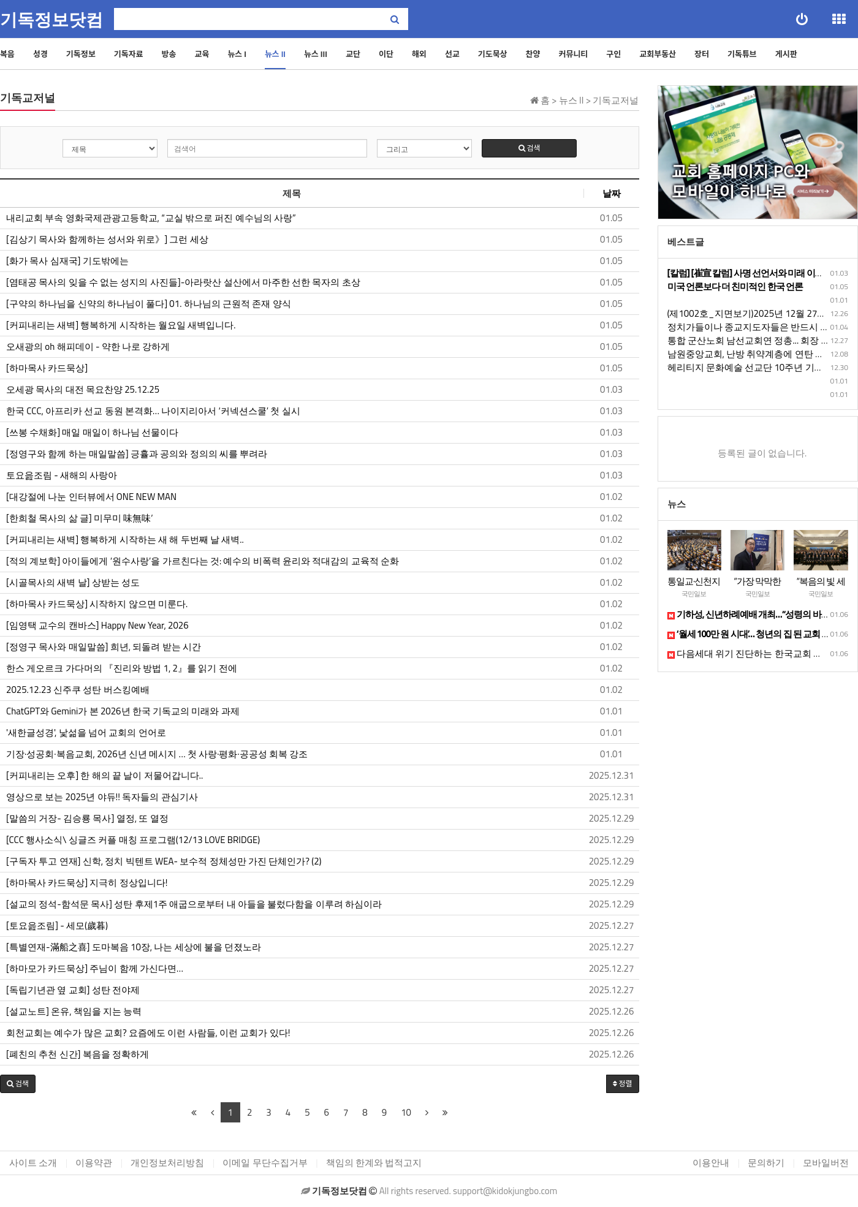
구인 (613, 54)
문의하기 (766, 1163)
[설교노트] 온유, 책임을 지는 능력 (74, 1011)
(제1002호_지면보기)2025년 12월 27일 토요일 (761, 313)
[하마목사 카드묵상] (47, 368)
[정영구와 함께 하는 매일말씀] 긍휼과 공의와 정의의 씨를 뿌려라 (136, 454)
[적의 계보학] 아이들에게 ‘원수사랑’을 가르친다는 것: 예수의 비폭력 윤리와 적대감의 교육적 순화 (202, 561)
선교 (452, 54)
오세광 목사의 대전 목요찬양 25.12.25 (82, 389)
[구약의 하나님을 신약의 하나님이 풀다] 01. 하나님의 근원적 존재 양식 (148, 304)
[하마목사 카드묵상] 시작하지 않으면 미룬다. (97, 604)
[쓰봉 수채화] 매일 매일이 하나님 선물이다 (92, 432)
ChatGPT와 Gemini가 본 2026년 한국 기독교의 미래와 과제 (123, 711)
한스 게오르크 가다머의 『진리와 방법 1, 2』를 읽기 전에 (121, 668)
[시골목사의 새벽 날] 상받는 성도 (73, 582)
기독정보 (81, 54)
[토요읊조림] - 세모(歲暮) (57, 926)
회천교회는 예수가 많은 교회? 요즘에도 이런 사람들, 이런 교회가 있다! (148, 1033)
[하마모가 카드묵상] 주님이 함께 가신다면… (94, 968)
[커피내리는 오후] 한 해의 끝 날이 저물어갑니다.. (104, 775)
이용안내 (711, 1163)
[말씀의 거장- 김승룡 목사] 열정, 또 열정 (87, 818)
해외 (419, 54)
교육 (201, 54)
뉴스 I (236, 54)
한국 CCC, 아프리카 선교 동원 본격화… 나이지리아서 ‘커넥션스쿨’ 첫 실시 (153, 411)
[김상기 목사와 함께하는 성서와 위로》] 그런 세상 (107, 239)
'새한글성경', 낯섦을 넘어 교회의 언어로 (86, 733)
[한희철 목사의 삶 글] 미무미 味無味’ (79, 518)
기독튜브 (742, 54)
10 (406, 1112)
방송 (169, 54)
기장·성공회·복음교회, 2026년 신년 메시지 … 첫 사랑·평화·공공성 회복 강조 (157, 754)
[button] (18, 1084)
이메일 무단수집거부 (264, 1163)
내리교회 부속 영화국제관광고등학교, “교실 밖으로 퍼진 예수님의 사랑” (151, 218)
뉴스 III (315, 54)
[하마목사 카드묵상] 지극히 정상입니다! (86, 883)
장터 (701, 54)
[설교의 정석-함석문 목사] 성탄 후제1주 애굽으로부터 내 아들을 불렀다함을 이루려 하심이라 (194, 904)
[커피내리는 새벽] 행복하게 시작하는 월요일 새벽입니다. (121, 325)
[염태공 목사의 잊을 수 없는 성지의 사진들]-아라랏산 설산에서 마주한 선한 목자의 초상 (183, 282)
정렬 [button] (622, 1083)
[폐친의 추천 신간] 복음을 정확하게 (77, 1054)
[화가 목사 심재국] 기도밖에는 (67, 261)
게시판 (786, 54)
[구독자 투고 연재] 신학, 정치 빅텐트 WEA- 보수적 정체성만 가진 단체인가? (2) (164, 861)
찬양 (533, 54)
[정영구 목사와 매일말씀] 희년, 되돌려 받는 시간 (103, 647)
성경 (40, 54)
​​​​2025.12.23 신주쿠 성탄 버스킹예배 (78, 690)
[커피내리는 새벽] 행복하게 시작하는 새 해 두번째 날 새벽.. (125, 540)
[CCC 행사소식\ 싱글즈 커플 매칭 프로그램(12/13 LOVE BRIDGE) (133, 840)
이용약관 (93, 1163)
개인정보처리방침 (167, 1163)
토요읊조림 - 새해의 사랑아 (63, 475)
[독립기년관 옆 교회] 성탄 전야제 (73, 990)
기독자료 (128, 54)
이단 (386, 54)
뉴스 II (275, 54)
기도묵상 (492, 54)
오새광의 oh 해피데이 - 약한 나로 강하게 (88, 347)
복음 (7, 54)
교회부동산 (657, 54)
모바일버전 (826, 1163)
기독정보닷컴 (51, 19)
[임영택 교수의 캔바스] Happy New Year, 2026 (97, 625)
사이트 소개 (33, 1163)
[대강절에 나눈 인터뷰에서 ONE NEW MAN (91, 497)
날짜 (611, 193)
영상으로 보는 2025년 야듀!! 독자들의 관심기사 (102, 797)
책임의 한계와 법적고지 (374, 1163)
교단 (353, 54)
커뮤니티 (573, 54)
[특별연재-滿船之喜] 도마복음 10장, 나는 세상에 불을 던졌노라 (133, 947)
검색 (529, 148)
